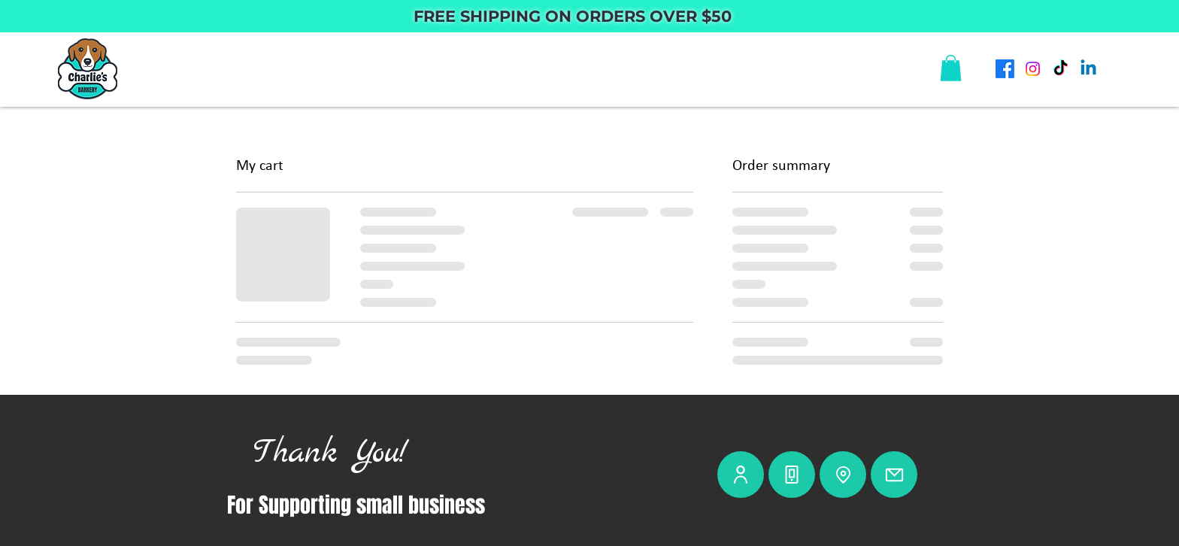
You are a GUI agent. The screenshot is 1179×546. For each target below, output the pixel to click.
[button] (951, 68)
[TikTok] (1060, 68)
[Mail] (894, 474)
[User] (740, 474)
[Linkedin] (1088, 68)
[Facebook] (1005, 68)
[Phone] (791, 474)
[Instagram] (1032, 68)
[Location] (843, 474)
